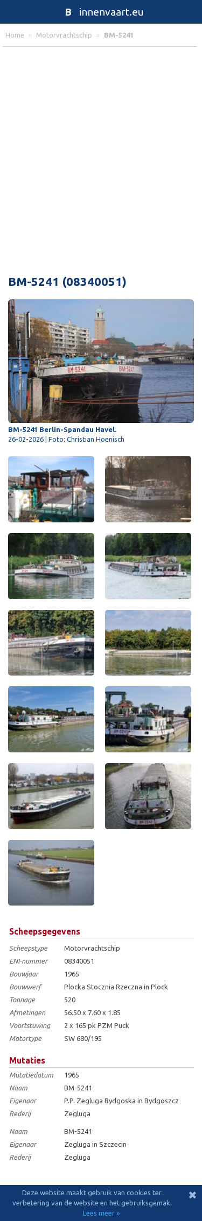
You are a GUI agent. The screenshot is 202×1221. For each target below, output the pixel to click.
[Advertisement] (101, 158)
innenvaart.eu (101, 11)
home (14, 35)
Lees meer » (101, 1213)
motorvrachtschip (64, 35)
